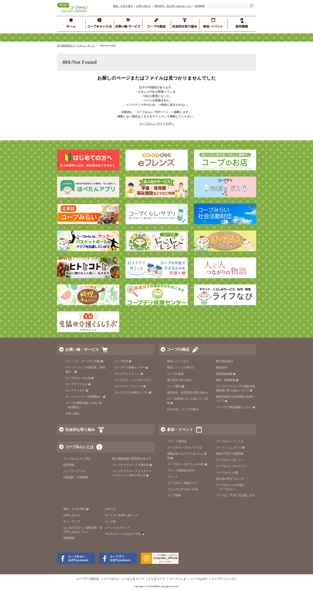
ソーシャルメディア (117, 527)
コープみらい (111, 579)
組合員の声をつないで (230, 478)
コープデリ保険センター (131, 367)
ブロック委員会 (177, 441)
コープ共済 (123, 361)
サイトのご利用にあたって (121, 515)
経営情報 (68, 464)
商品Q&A (222, 367)
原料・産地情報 (227, 380)
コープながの (198, 579)
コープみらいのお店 (79, 378)
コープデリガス (76, 390)
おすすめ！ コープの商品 (183, 409)
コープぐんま (177, 579)
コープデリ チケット (128, 373)
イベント (172, 476)
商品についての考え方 (181, 367)
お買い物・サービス (82, 349)
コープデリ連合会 (87, 579)
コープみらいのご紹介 (77, 458)
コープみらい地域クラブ (182, 482)
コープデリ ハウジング (130, 386)
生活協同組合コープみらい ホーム (76, 45)
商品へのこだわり (178, 361)
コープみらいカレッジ (230, 459)
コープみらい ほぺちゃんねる (187, 464)
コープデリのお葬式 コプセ (133, 392)
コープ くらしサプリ (230, 447)
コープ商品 (175, 386)
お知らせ (110, 508)
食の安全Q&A (224, 361)
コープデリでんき (78, 384)
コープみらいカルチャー (231, 466)
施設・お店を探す (123, 6)
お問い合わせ (143, 6)
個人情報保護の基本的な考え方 (131, 458)
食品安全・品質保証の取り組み (188, 392)
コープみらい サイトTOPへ (156, 123)
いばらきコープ (134, 579)
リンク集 (110, 521)
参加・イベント (180, 429)
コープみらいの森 (227, 472)
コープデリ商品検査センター (236, 407)
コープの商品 (178, 349)
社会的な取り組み (80, 429)
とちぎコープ (156, 579)
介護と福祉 (72, 413)
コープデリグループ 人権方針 (132, 464)
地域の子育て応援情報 (230, 453)
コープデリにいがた (224, 579)
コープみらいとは (79, 447)
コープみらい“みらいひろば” (185, 447)
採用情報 (200, 6)
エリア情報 (174, 495)
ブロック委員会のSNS (180, 470)
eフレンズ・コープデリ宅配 (84, 361)
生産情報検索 (226, 373)
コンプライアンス (74, 471)
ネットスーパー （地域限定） (85, 396)
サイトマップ (71, 521)
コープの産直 (175, 373)
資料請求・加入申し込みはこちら (172, 6)
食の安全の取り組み (179, 380)
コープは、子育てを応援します (235, 495)
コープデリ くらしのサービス (132, 380)
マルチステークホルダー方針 (124, 533)
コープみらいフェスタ (230, 441)
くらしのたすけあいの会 (182, 489)
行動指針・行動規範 (76, 477)
